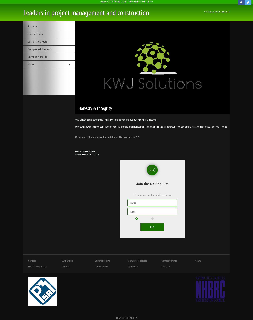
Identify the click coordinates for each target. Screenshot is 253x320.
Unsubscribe (159, 218)
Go (152, 227)
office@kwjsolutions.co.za (217, 11)
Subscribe (142, 218)
